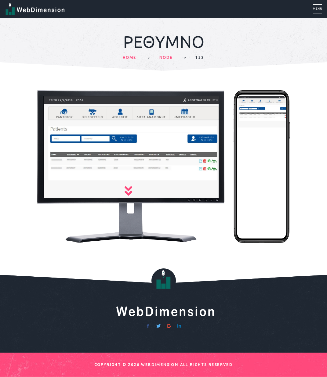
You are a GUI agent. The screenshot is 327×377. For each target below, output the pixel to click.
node (166, 57)
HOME (129, 57)
